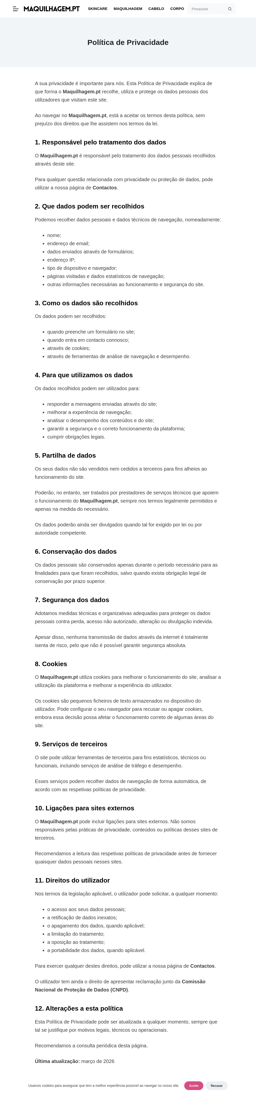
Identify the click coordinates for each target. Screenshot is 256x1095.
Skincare (97, 8)
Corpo (177, 8)
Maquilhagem (128, 8)
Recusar (217, 1086)
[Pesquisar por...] (205, 8)
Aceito (193, 1086)
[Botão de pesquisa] (230, 8)
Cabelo (156, 8)
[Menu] (16, 9)
